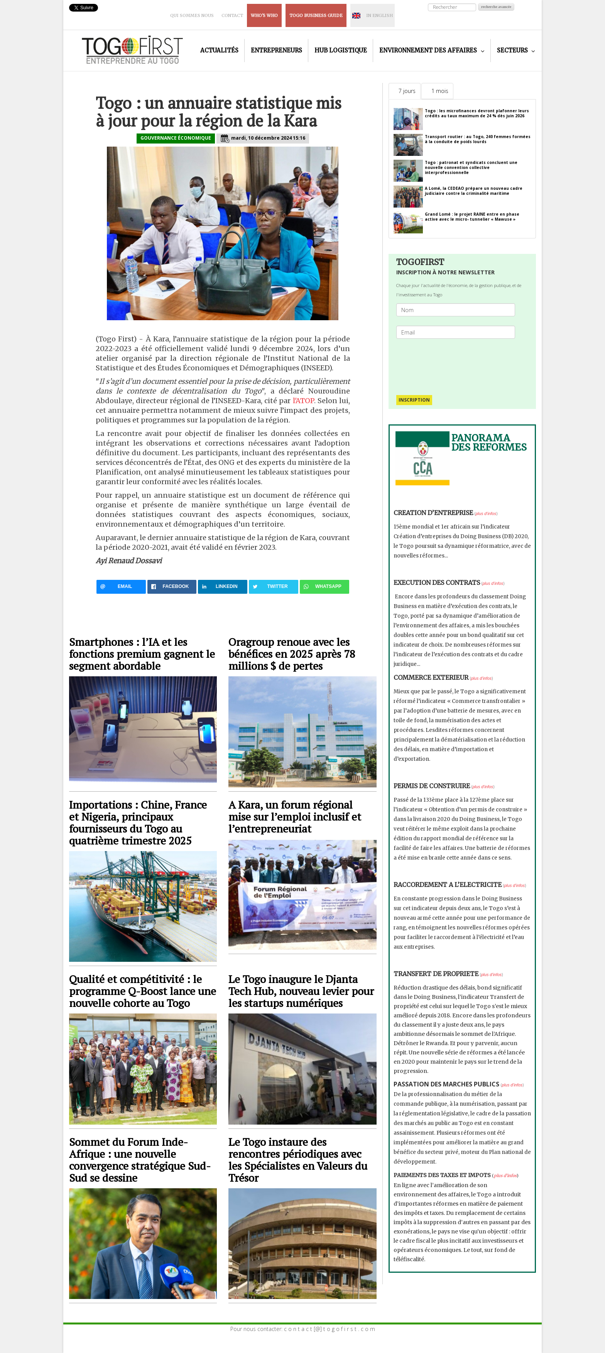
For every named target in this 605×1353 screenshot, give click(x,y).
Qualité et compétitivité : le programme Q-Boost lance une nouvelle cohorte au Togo (142, 991)
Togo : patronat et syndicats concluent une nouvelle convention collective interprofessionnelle (471, 167)
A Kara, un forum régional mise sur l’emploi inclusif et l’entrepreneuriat (294, 816)
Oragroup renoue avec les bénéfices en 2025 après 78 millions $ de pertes (291, 654)
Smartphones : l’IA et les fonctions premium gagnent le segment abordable (142, 654)
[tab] (405, 91)
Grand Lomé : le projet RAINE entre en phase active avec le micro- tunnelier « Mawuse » (472, 216)
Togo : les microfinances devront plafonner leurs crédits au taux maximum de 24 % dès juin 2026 (477, 113)
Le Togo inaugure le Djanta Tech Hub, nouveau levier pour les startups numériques (301, 991)
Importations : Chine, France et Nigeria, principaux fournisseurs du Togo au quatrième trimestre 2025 (138, 822)
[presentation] (458, 363)
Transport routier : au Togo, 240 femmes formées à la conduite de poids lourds (478, 139)
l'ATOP (303, 400)
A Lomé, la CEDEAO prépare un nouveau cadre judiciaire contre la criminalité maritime (473, 191)
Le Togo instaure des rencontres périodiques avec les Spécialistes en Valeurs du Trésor (297, 1160)
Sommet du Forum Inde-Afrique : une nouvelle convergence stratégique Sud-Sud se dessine (140, 1160)
